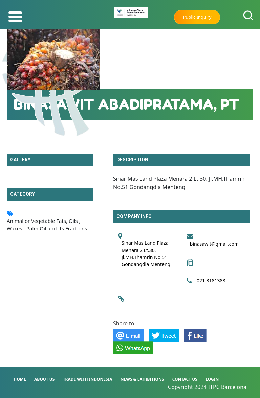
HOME (20, 379)
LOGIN (212, 379)
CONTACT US (184, 379)
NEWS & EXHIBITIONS (142, 379)
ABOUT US (44, 379)
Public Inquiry (197, 17)
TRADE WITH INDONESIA (87, 379)
